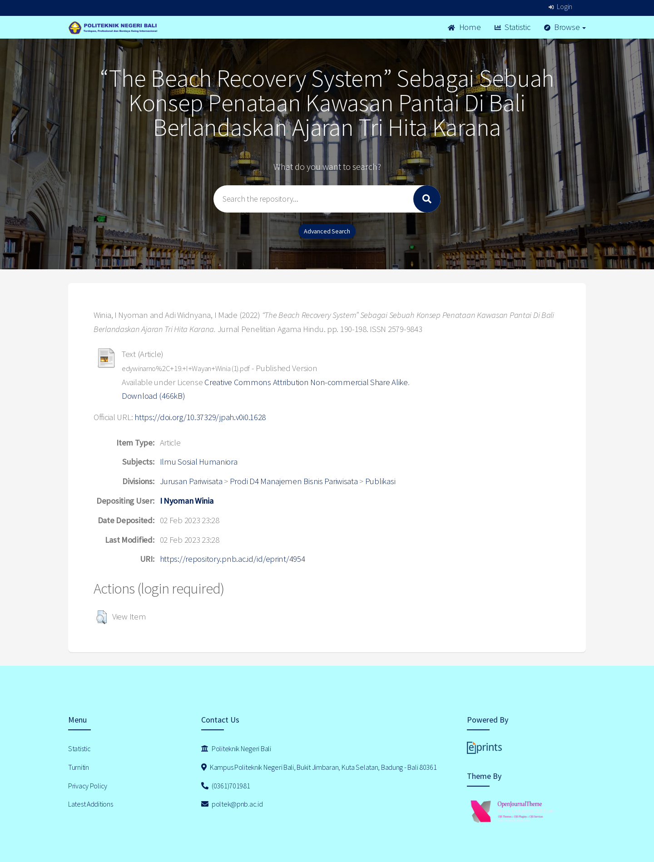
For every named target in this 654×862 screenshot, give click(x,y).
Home (464, 27)
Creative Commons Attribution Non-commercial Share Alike (306, 382)
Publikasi (380, 481)
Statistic (512, 27)
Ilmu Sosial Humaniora (199, 461)
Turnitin (78, 767)
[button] (101, 617)
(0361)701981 (225, 785)
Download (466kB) (153, 396)
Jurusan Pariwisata (191, 481)
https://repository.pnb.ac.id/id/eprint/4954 (232, 559)
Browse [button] (565, 27)
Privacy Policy (87, 785)
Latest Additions (90, 803)
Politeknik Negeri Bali (236, 748)
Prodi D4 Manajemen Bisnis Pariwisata (294, 481)
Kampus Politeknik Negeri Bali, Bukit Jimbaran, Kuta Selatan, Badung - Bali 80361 (319, 767)
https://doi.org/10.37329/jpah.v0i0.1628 (200, 417)
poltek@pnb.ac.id (232, 803)
